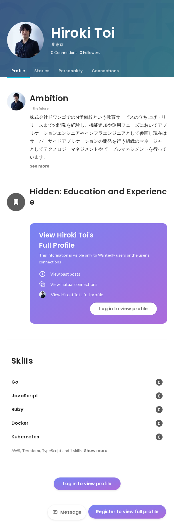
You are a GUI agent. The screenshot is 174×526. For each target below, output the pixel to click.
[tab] (18, 71)
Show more (95, 451)
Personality (71, 71)
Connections (105, 71)
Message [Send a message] (66, 512)
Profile (18, 71)
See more (39, 166)
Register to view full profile (127, 511)
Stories (41, 71)
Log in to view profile (123, 308)
